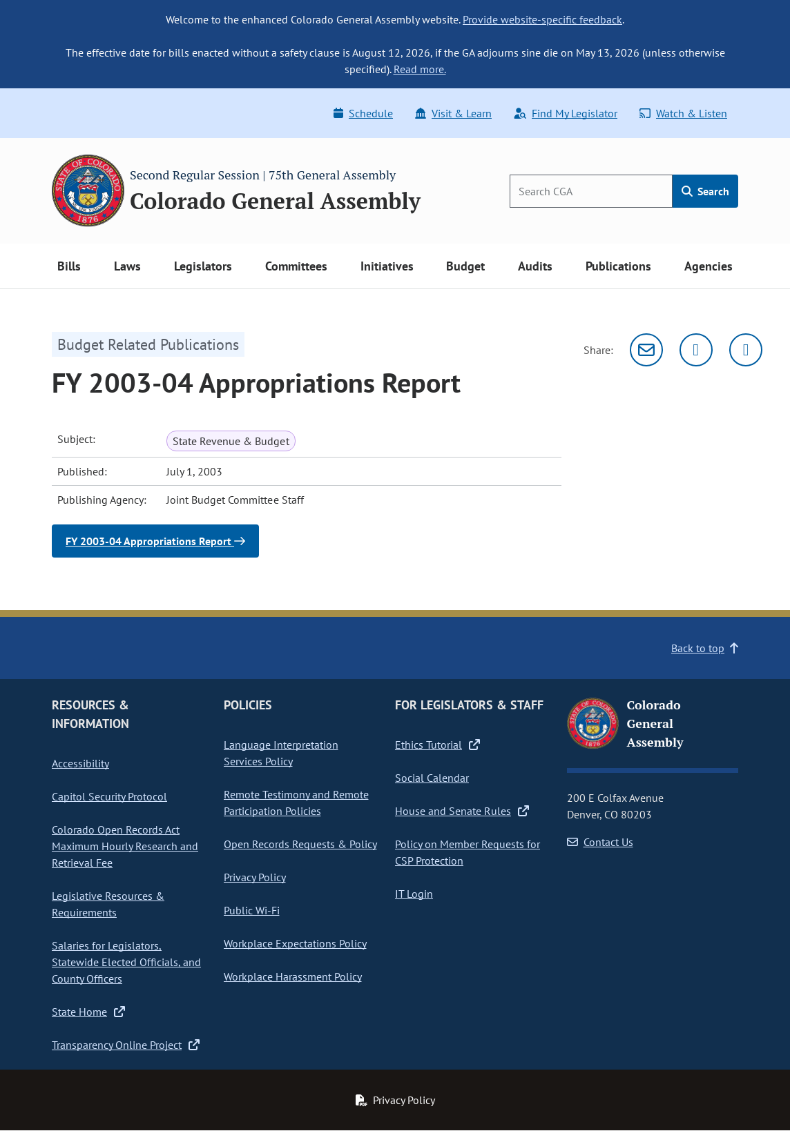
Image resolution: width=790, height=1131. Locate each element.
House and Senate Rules (462, 811)
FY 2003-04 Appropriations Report (155, 541)
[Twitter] (696, 349)
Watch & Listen (683, 113)
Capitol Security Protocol (109, 796)
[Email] (646, 349)
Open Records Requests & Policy (300, 844)
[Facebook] (745, 349)
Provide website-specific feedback (542, 19)
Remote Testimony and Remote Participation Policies (296, 802)
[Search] (591, 191)
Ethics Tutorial (437, 744)
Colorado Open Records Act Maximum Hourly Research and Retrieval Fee (125, 846)
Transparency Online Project (126, 1045)
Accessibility (80, 763)
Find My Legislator (565, 113)
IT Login (414, 894)
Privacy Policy (255, 877)
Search (705, 191)
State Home (88, 1012)
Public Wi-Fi (252, 910)
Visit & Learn (453, 113)
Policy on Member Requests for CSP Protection (467, 852)
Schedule (363, 113)
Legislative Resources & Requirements (108, 904)
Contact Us (600, 842)
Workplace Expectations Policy (295, 943)
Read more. (420, 69)
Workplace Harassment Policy (293, 976)
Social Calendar (432, 778)
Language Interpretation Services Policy (281, 753)
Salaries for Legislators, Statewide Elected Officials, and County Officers (126, 961)
